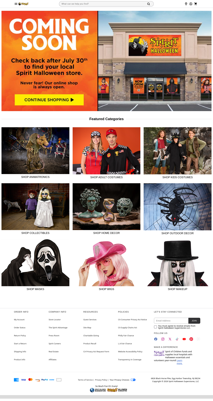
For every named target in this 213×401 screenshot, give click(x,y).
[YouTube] (184, 339)
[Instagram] (163, 339)
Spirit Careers (55, 343)
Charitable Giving (91, 335)
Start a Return (20, 343)
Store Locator (55, 319)
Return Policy (20, 335)
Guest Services (90, 319)
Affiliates (53, 359)
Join (194, 321)
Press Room (54, 335)
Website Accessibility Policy (130, 351)
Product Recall (89, 343)
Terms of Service (85, 379)
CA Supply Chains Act (127, 327)
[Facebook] (156, 339)
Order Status (19, 327)
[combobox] (101, 4)
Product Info (19, 359)
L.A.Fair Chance (125, 343)
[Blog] (198, 339)
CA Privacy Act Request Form (96, 351)
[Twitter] (170, 339)
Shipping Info (20, 351)
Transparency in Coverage (129, 359)
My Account (19, 319)
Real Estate (54, 351)
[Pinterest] (191, 339)
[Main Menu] (16, 4)
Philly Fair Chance (126, 335)
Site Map (87, 327)
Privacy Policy (101, 379)
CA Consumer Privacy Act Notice (132, 319)
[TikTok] (177, 339)
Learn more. (180, 362)
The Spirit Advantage (58, 327)
